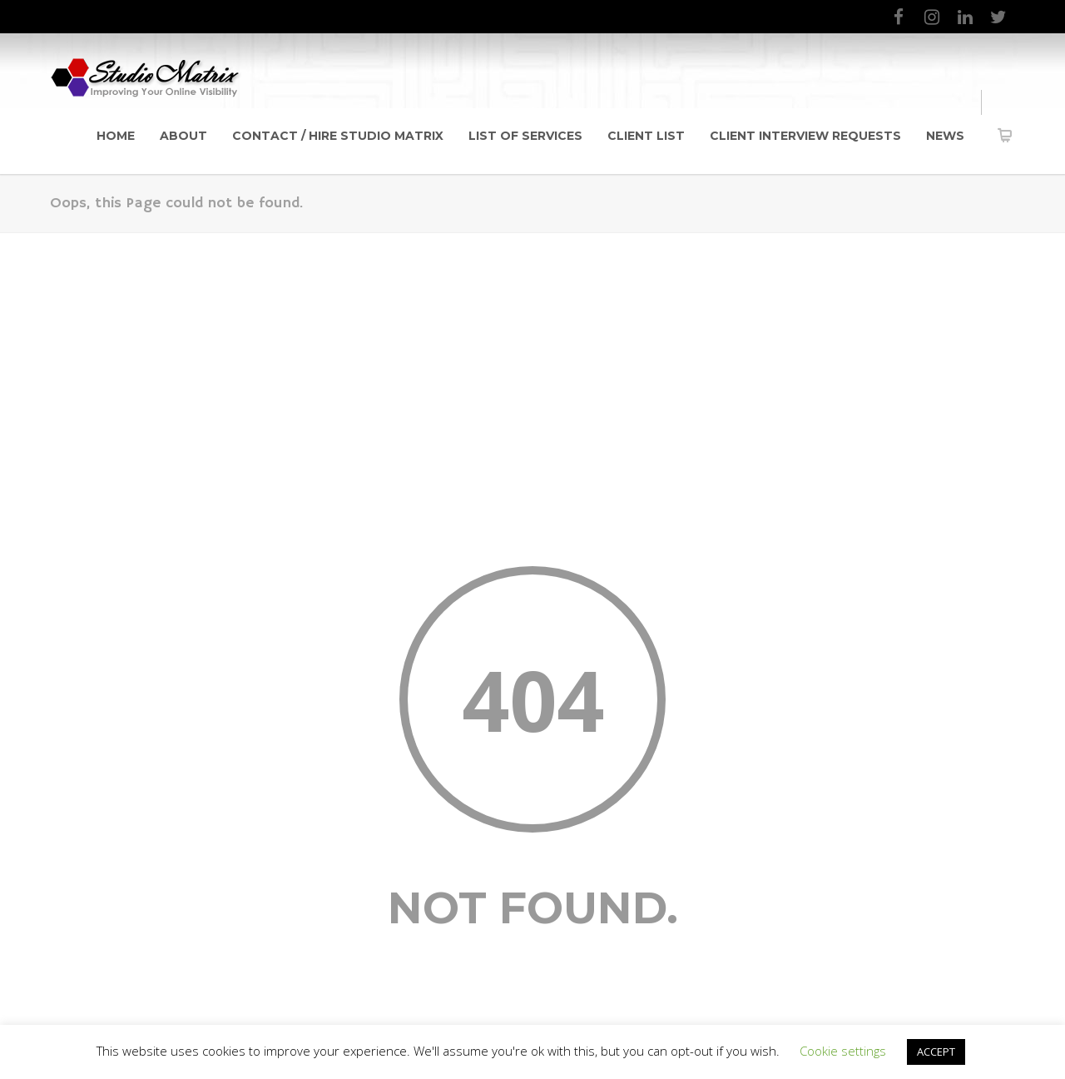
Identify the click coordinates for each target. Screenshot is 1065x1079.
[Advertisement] (532, 358)
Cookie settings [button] (843, 1050)
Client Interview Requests (805, 135)
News (945, 135)
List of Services (525, 135)
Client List (646, 135)
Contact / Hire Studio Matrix (337, 135)
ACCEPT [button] (936, 1051)
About (183, 135)
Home (116, 135)
